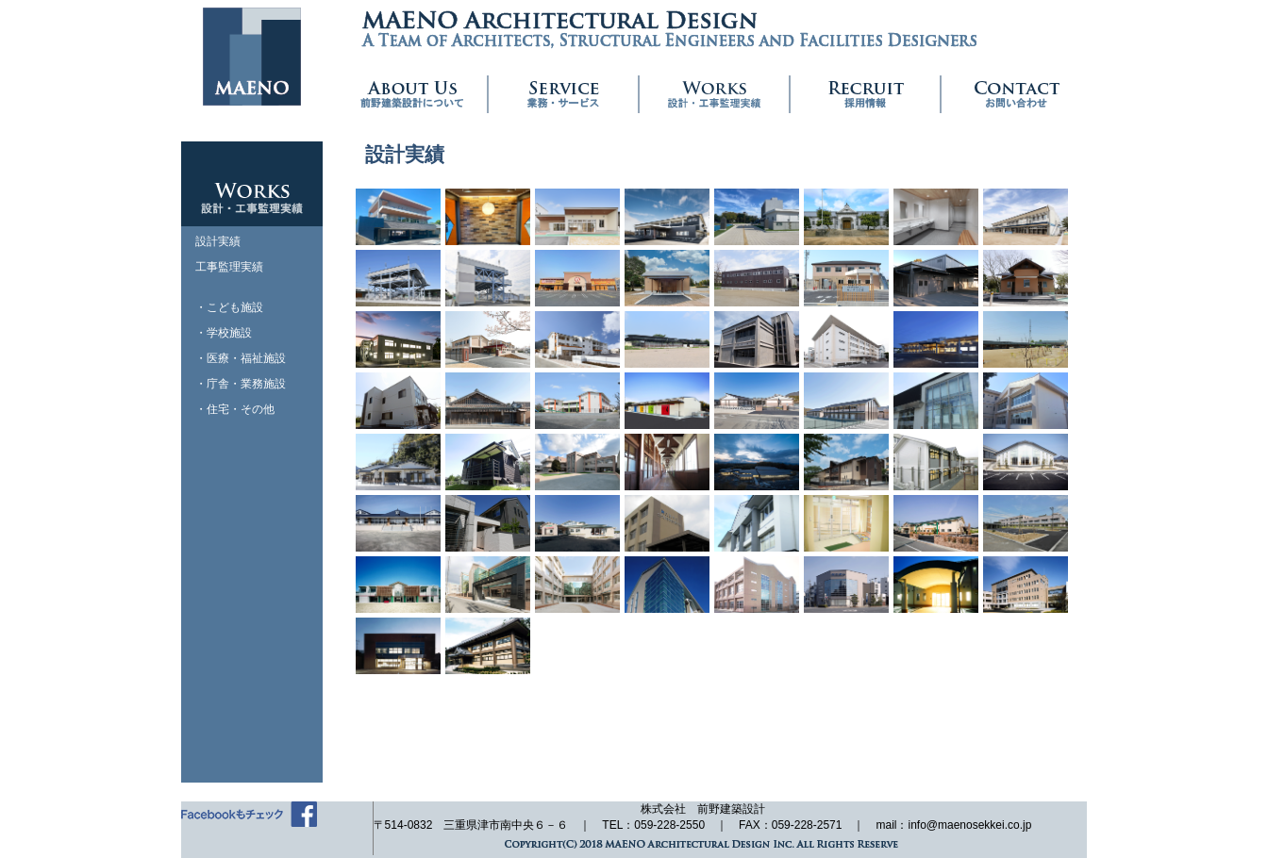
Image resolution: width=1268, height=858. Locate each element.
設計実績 (218, 241)
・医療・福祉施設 (240, 358)
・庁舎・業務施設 (240, 383)
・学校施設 (223, 332)
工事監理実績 (229, 266)
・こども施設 (229, 307)
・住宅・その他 (235, 409)
